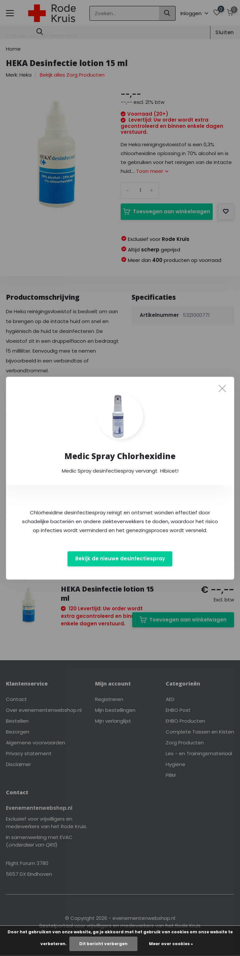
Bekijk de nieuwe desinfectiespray (120, 558)
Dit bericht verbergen (103, 943)
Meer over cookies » (171, 943)
